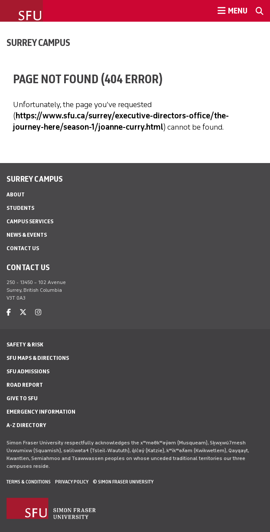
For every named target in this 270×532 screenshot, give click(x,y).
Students (20, 208)
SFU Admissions (28, 371)
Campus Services (30, 221)
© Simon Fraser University (123, 482)
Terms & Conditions (29, 482)
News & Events (27, 234)
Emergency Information (41, 411)
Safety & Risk (25, 344)
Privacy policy (71, 482)
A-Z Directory (26, 425)
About (16, 194)
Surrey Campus (38, 42)
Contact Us (23, 248)
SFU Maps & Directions (38, 358)
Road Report (25, 384)
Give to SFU (22, 398)
